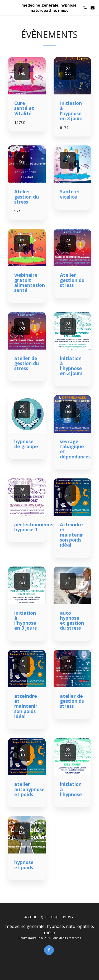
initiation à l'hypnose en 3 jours (71, 366)
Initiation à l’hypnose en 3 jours (71, 111)
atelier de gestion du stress (26, 363)
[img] (27, 76)
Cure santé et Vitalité (24, 108)
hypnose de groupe (26, 443)
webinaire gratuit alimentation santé (29, 282)
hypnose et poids (24, 864)
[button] (5, 7)
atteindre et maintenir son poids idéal (25, 706)
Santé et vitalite (70, 194)
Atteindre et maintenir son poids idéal (71, 534)
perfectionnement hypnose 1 (36, 527)
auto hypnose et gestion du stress (72, 620)
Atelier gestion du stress (26, 196)
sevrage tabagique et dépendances (75, 449)
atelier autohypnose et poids (29, 789)
